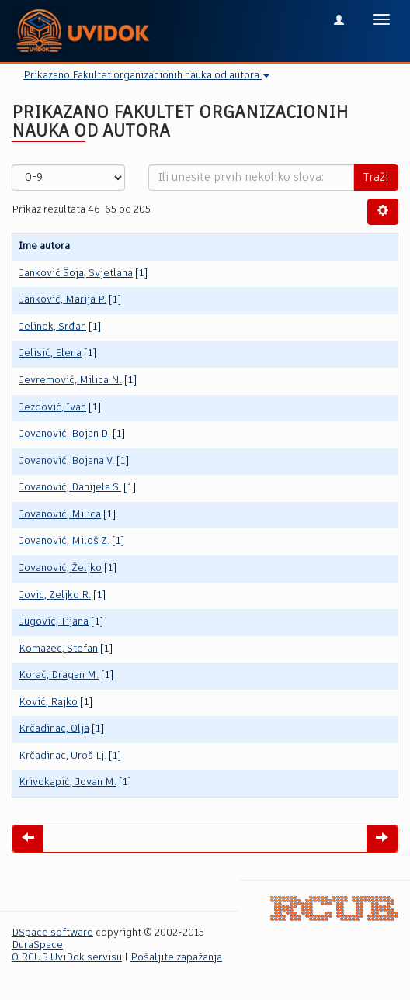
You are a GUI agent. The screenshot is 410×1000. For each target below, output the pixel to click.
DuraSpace (37, 945)
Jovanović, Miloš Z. (64, 541)
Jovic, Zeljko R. (55, 595)
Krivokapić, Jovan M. (67, 782)
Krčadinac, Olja (54, 729)
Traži (375, 177)
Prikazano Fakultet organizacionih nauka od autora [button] (146, 76)
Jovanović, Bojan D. (64, 434)
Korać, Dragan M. (59, 675)
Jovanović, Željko (60, 568)
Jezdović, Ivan (52, 408)
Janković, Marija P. (62, 300)
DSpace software (52, 933)
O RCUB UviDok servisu (67, 958)
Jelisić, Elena (50, 353)
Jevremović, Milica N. (70, 380)
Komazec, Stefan (58, 649)
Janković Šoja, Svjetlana (76, 273)
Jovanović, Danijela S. (70, 488)
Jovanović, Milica (60, 515)
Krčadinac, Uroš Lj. (62, 756)
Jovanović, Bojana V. (66, 461)
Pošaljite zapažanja (176, 958)
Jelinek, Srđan (52, 327)
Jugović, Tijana (54, 622)
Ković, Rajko (48, 702)
